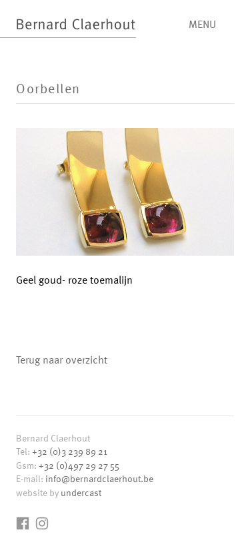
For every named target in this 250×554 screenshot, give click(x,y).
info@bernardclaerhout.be (99, 478)
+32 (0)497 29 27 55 (79, 465)
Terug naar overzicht (61, 360)
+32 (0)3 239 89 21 (69, 451)
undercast (81, 492)
